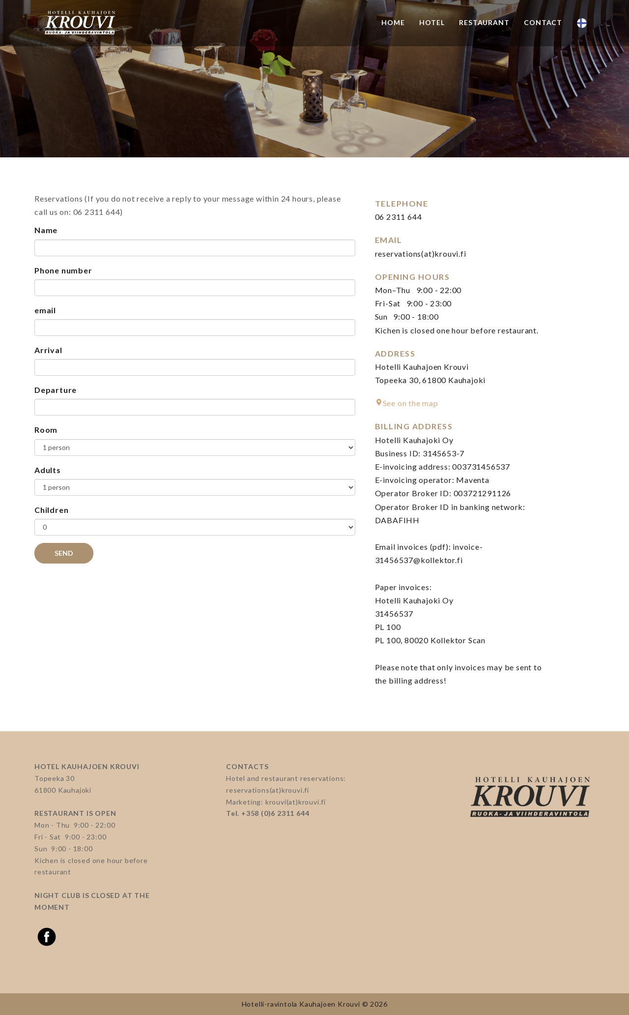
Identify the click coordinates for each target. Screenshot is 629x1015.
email (45, 310)
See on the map (410, 403)
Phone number (63, 270)
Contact (543, 22)
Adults (47, 470)
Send (64, 553)
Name (45, 230)
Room (45, 429)
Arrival (48, 350)
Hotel (431, 22)
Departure (55, 389)
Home (392, 22)
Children (51, 509)
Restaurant (484, 22)
